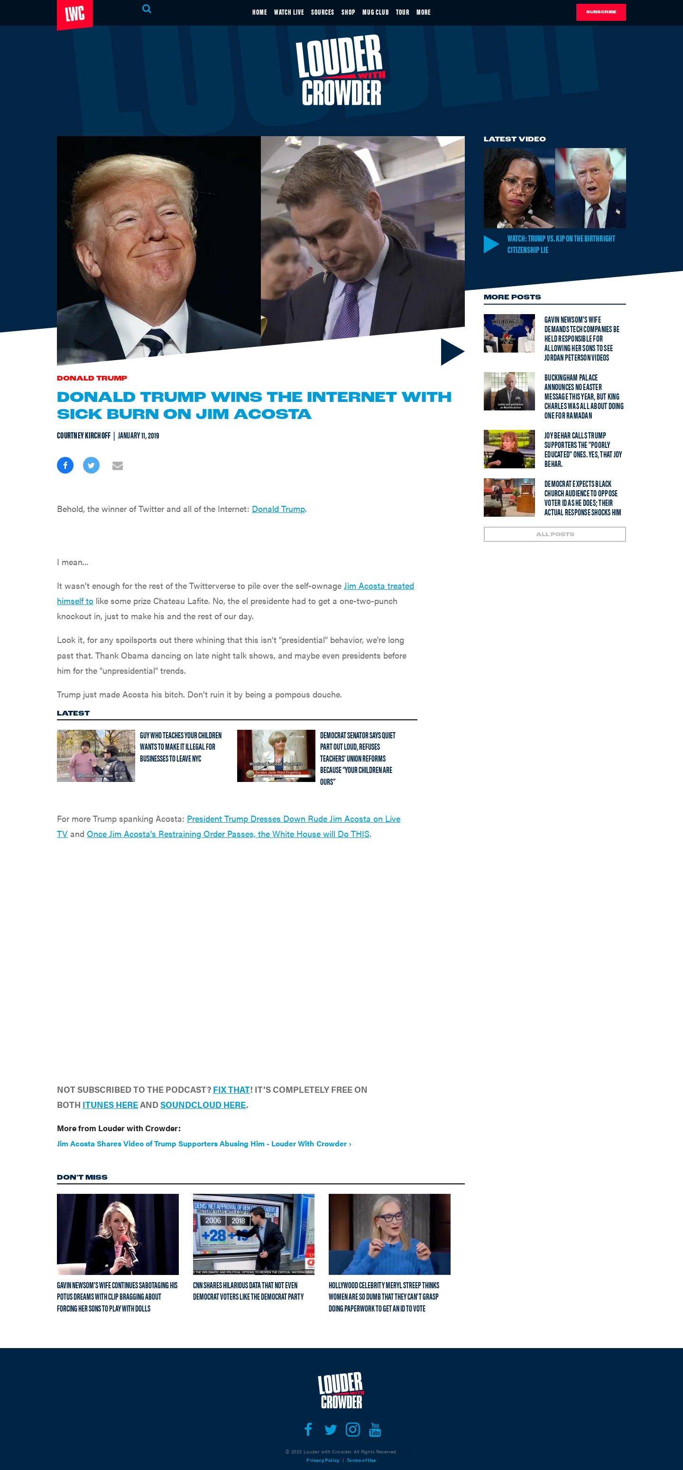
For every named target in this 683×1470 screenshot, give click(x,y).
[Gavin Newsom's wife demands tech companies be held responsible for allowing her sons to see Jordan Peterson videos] (509, 334)
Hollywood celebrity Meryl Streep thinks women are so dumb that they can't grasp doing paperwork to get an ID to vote (384, 1277)
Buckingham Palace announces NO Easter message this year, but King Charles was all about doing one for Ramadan (584, 397)
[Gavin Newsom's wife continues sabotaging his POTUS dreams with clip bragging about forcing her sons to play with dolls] (118, 1214)
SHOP (350, 11)
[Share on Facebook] (65, 465)
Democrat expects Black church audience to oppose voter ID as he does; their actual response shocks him (583, 498)
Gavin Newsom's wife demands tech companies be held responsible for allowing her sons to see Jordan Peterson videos (582, 339)
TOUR (419, 11)
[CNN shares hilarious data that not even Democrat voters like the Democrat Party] (254, 1214)
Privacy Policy (322, 1441)
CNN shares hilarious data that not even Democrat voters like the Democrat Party (248, 1272)
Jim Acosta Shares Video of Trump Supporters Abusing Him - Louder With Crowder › (204, 1124)
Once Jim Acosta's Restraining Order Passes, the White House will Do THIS (228, 814)
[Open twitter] (330, 1411)
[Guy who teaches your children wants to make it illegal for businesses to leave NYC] (96, 737)
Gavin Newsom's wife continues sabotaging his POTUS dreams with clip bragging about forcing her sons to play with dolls (117, 1277)
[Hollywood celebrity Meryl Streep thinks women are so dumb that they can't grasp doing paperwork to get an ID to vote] (390, 1214)
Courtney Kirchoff (84, 435)
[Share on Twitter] (91, 465)
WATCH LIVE (275, 11)
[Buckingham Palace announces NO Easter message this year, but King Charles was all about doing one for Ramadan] (509, 392)
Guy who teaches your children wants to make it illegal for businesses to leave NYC (181, 727)
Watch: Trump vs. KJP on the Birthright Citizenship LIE (556, 243)
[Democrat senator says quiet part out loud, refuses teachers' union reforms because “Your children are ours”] (276, 737)
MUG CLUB (384, 11)
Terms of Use (361, 1441)
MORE (447, 11)
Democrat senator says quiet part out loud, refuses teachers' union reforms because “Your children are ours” (358, 739)
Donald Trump (92, 378)
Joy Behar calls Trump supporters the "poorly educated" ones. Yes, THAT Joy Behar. (583, 450)
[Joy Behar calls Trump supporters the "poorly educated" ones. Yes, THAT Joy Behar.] (509, 450)
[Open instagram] (352, 1411)
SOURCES (317, 11)
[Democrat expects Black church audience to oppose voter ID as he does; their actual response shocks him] (509, 498)
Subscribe (601, 12)
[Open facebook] (308, 1411)
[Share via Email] (117, 465)
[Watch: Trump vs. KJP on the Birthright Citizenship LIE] (555, 188)
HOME (237, 11)
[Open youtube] (375, 1411)
